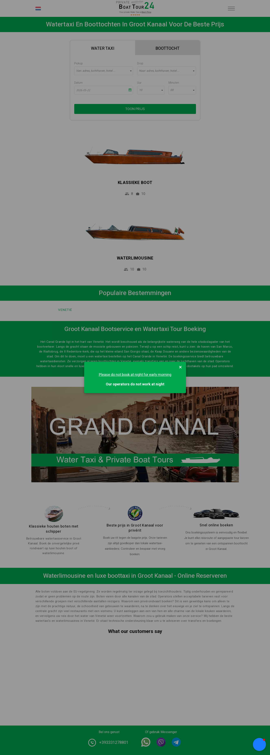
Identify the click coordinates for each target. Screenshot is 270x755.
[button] (259, 744)
